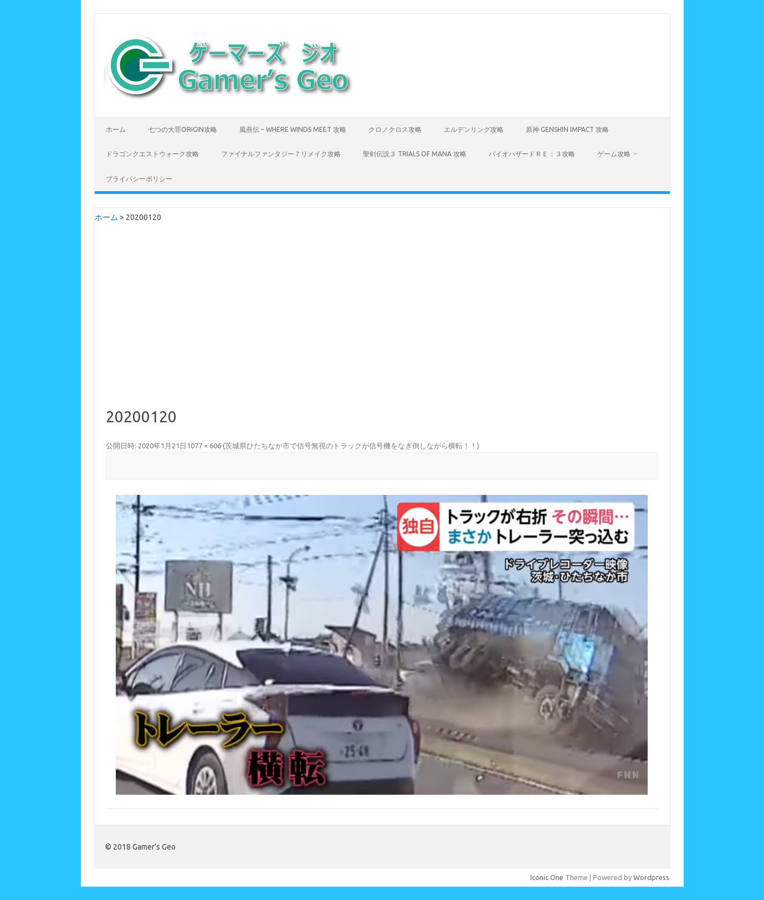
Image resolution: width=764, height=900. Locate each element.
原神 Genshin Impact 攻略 (567, 129)
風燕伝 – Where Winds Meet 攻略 (292, 129)
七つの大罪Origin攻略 (182, 129)
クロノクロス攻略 (395, 129)
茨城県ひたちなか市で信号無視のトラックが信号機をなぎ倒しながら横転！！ (351, 445)
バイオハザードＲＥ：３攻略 (532, 153)
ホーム (116, 129)
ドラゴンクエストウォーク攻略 (152, 153)
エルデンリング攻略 (474, 129)
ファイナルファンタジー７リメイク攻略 (281, 153)
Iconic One (546, 877)
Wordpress (651, 877)
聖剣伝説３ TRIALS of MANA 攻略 (414, 153)
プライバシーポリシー (139, 178)
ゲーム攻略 (613, 153)
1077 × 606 (204, 445)
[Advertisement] (382, 325)
